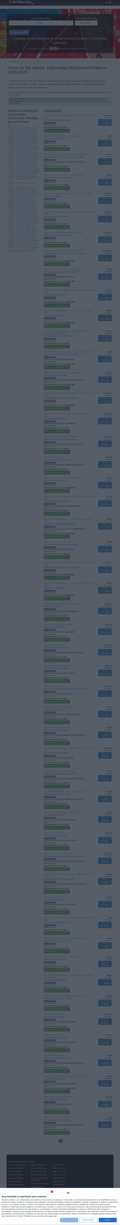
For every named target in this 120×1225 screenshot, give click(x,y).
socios (18, 1200)
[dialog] (60, 1206)
